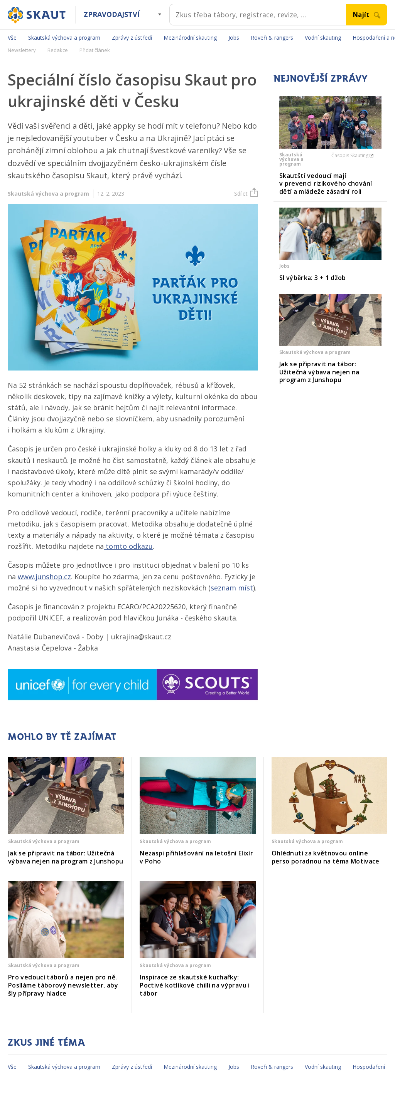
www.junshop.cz (44, 576)
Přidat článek (94, 50)
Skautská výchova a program (64, 37)
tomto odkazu (128, 546)
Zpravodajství (112, 14)
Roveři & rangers (272, 37)
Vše (12, 37)
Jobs (233, 37)
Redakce (57, 50)
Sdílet (246, 193)
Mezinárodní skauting (190, 37)
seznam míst (232, 587)
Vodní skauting (323, 37)
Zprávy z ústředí (132, 37)
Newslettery (22, 50)
